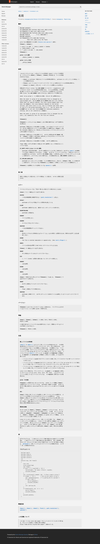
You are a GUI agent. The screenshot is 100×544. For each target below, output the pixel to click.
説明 (86, 16)
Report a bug (67, 19)
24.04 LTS (4, 28)
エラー (86, 20)
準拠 (86, 24)
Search (32, 2)
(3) (26, 444)
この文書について (89, 33)
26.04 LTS (4, 24)
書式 (86, 13)
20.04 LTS (4, 33)
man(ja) (26, 11)
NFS (21, 391)
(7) (45, 42)
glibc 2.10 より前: (25, 60)
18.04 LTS (4, 35)
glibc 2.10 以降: (25, 55)
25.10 (3, 26)
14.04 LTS (4, 40)
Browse (38, 2)
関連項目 (87, 31)
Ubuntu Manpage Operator (21, 534)
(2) (72, 150)
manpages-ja (59, 19)
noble (20, 11)
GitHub (36, 534)
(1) (22, 508)
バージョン (88, 22)
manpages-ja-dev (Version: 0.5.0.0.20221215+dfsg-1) (38, 19)
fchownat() (23, 119)
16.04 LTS (4, 37)
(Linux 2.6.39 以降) (30, 148)
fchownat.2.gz (34, 11)
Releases (44, 2)
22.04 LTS (4, 31)
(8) (32, 353)
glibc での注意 (24, 380)
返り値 (86, 18)
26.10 (3, 22)
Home (3, 11)
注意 (86, 27)
